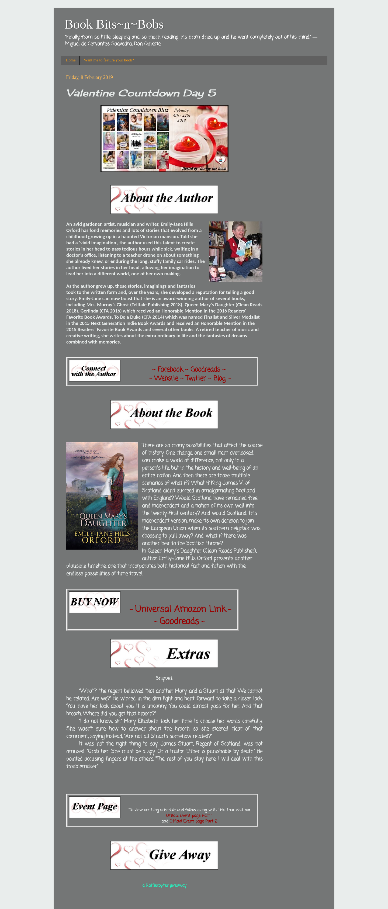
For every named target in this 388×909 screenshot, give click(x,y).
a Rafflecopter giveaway (164, 886)
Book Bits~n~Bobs (114, 24)
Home (71, 60)
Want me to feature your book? (109, 60)
